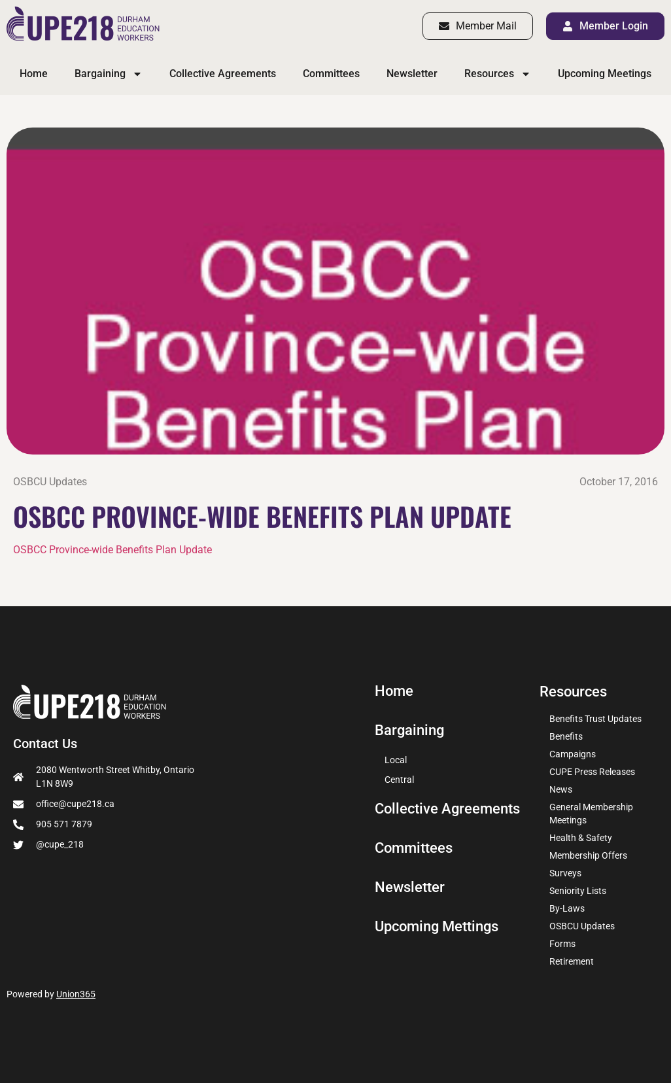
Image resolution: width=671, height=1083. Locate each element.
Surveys (565, 873)
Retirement (571, 961)
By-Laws (567, 908)
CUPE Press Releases (592, 771)
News (560, 789)
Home (34, 73)
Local (396, 760)
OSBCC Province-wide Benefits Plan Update (112, 549)
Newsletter (412, 73)
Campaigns (572, 754)
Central (399, 779)
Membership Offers (588, 855)
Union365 (75, 994)
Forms (562, 943)
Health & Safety (580, 838)
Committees (331, 73)
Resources (497, 74)
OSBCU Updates (50, 481)
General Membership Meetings (591, 813)
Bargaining (109, 74)
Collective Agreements (222, 73)
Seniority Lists (577, 890)
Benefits (566, 736)
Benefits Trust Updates (595, 718)
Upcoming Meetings (604, 73)
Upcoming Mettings (436, 926)
